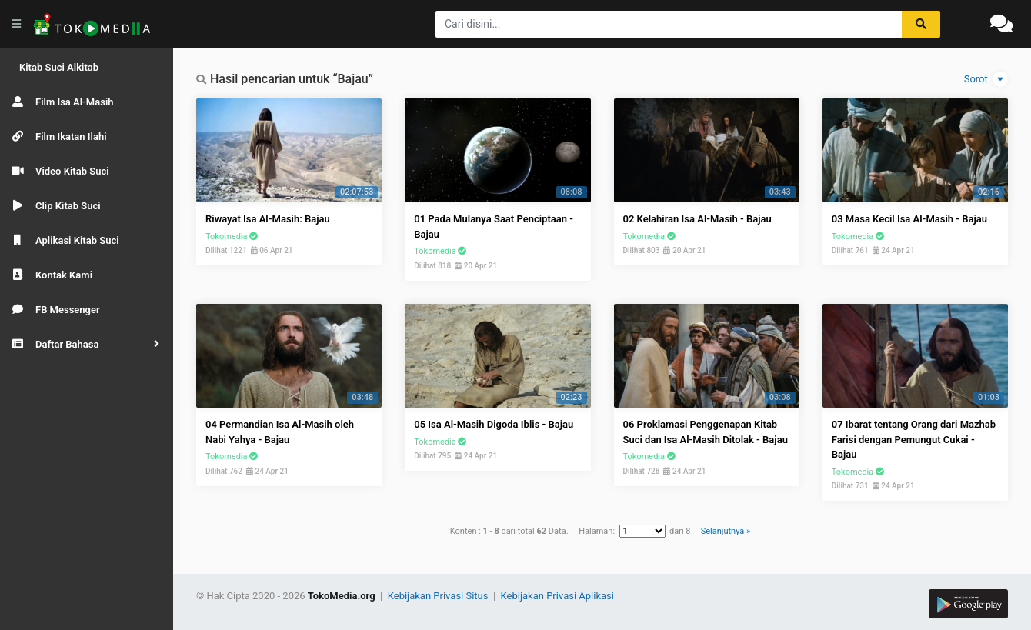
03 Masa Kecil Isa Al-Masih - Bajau (909, 219)
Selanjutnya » (725, 531)
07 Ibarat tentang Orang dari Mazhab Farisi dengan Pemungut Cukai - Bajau (914, 439)
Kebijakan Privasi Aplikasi (557, 596)
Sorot (986, 79)
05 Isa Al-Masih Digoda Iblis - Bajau (493, 424)
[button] (86, 344)
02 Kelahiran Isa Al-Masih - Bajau (697, 219)
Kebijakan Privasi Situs (439, 596)
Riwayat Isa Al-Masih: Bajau (267, 219)
